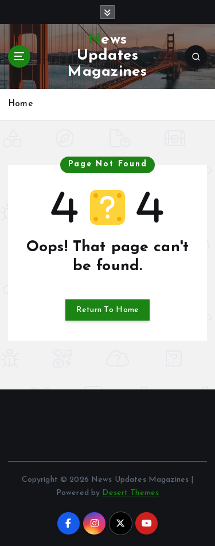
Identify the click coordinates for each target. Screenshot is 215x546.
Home (20, 104)
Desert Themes (130, 493)
